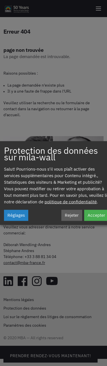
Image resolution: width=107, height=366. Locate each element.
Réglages (16, 215)
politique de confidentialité (71, 202)
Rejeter (72, 215)
